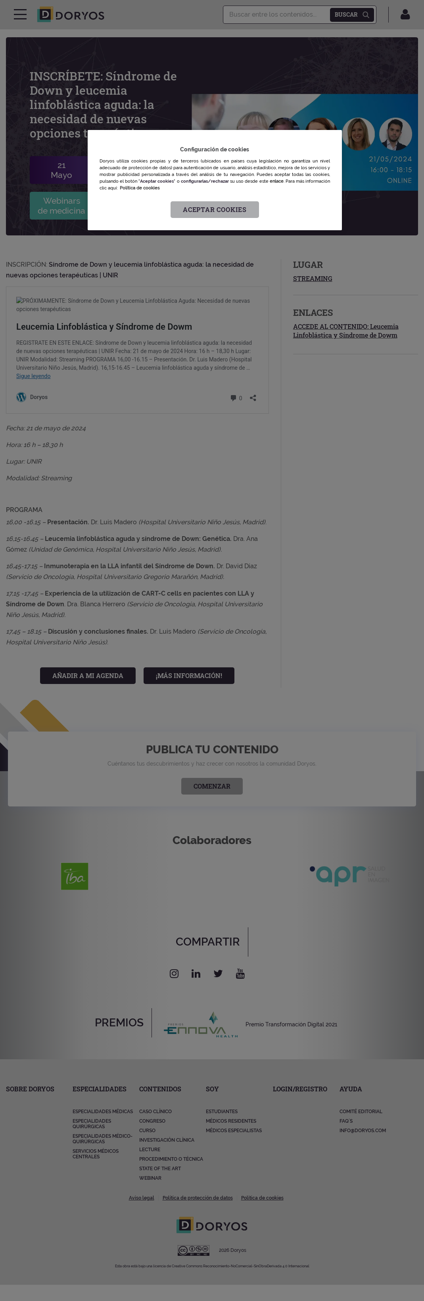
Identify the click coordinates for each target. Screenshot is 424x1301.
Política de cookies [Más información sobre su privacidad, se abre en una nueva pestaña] (139, 188)
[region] (215, 180)
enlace (277, 181)
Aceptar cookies (215, 209)
